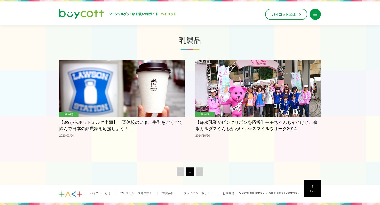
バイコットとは (100, 193)
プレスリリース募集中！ (136, 193)
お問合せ (228, 193)
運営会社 (168, 193)
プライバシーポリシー (198, 193)
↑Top (312, 188)
